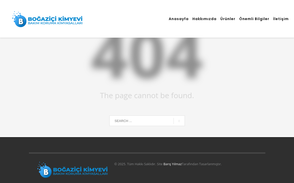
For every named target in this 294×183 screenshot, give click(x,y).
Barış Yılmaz (172, 164)
